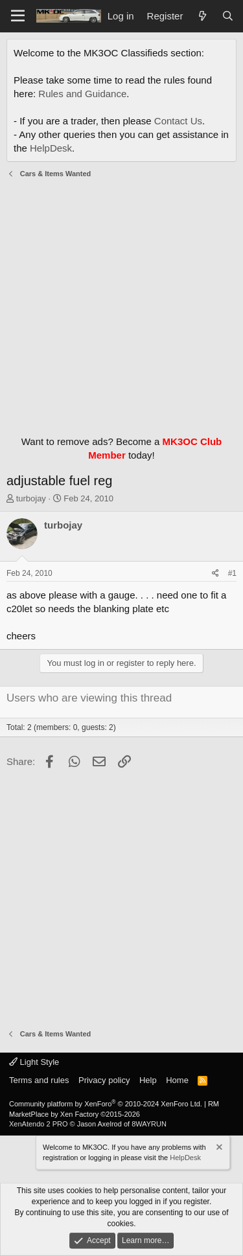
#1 (232, 573)
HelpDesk (51, 148)
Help (148, 1080)
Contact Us (178, 120)
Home (177, 1080)
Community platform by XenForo (105, 1104)
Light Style (34, 1062)
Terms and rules (39, 1080)
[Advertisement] (121, 303)
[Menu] (18, 16)
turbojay (31, 498)
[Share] (215, 573)
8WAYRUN (149, 1124)
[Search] (227, 16)
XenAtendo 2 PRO (38, 1124)
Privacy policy (104, 1080)
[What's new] (201, 16)
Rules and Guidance (82, 93)
